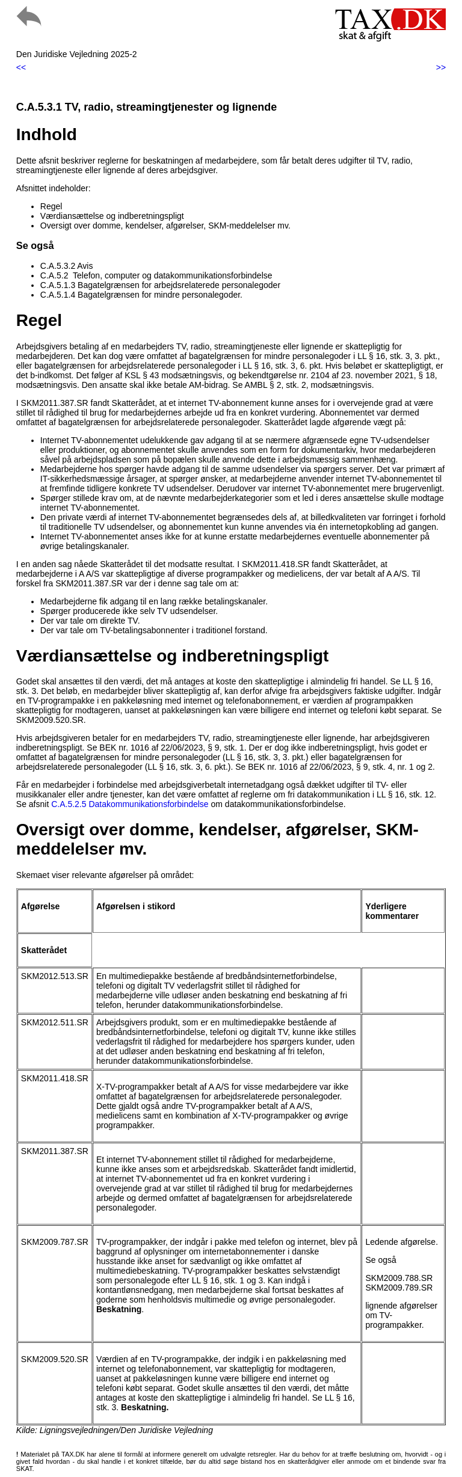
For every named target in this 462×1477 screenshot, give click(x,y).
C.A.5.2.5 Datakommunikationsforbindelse (129, 804)
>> (441, 67)
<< (21, 67)
